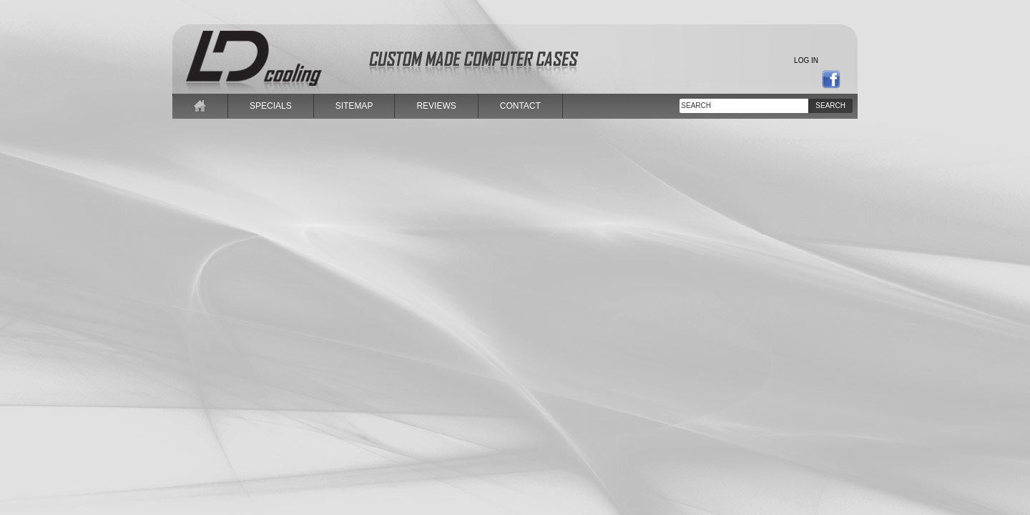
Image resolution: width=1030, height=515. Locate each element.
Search (830, 105)
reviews (436, 106)
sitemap (354, 106)
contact (520, 106)
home (200, 106)
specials (271, 106)
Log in (806, 60)
